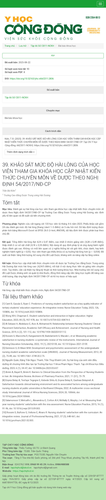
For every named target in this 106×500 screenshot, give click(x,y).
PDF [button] (53, 55)
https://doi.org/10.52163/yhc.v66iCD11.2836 (32, 78)
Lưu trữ (22, 45)
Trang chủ (10, 45)
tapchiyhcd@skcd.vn (21, 467)
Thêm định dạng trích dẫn (20, 152)
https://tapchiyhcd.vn (23, 471)
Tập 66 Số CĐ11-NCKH (42, 45)
